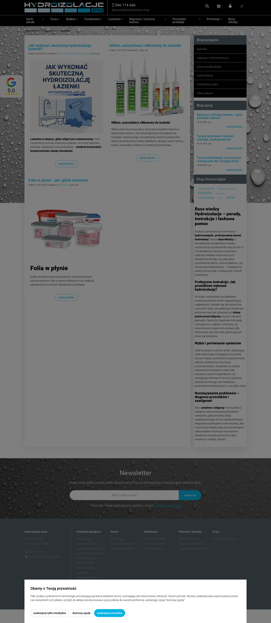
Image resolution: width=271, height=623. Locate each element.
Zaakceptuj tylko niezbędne (49, 613)
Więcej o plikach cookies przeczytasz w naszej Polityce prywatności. (69, 604)
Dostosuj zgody (81, 613)
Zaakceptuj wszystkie (109, 613)
